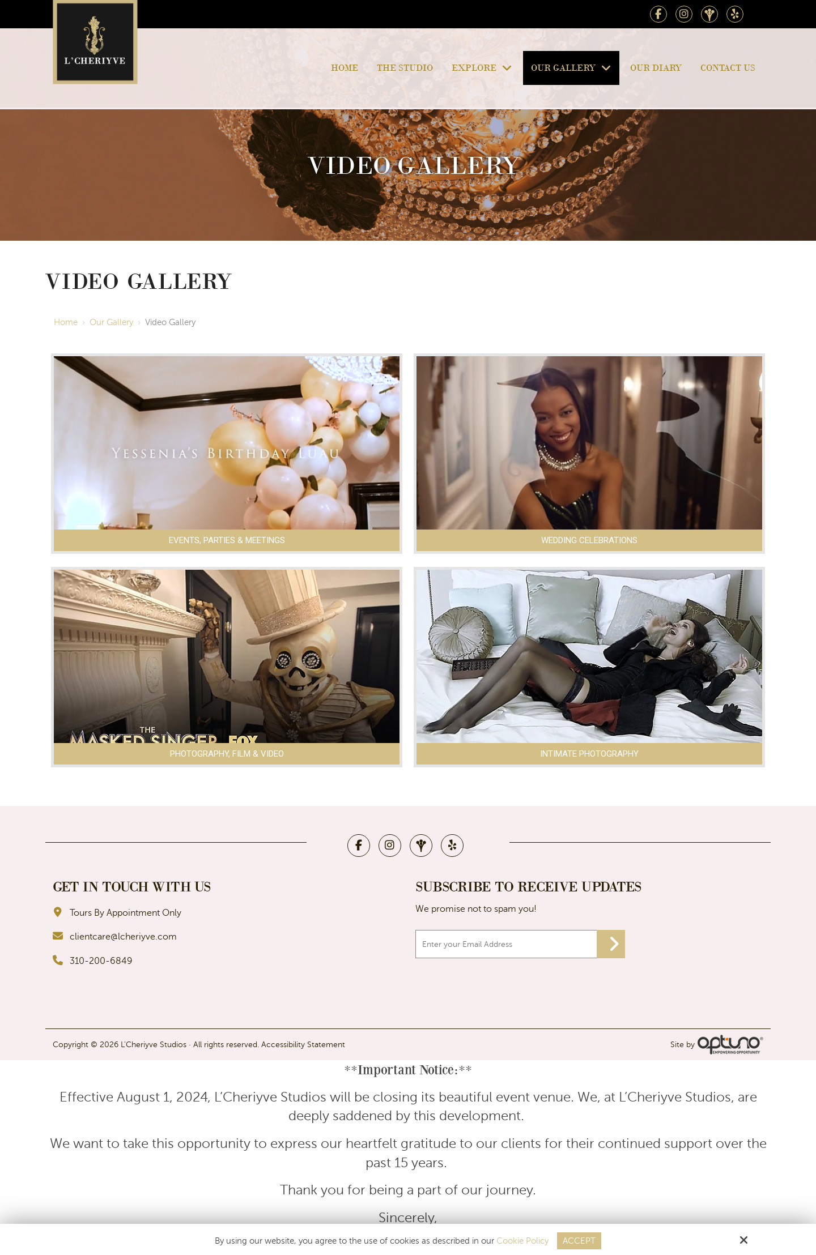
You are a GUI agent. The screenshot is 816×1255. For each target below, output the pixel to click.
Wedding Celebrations (589, 540)
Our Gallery (111, 322)
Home (66, 322)
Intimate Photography (589, 754)
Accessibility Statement (303, 1044)
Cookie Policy (522, 1240)
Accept (579, 1240)
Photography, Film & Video (227, 754)
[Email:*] (520, 944)
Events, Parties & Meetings (227, 540)
